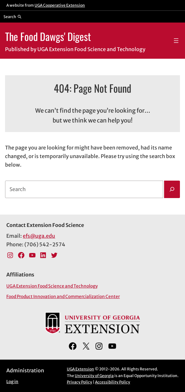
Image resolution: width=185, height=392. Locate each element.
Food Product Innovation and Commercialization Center (63, 296)
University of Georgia (94, 375)
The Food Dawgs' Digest (48, 36)
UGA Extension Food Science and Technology (52, 286)
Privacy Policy (79, 382)
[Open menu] (176, 40)
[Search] (172, 189)
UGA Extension (80, 369)
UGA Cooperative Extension (60, 5)
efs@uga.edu (39, 236)
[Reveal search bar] (12, 16)
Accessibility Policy (112, 382)
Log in (12, 381)
